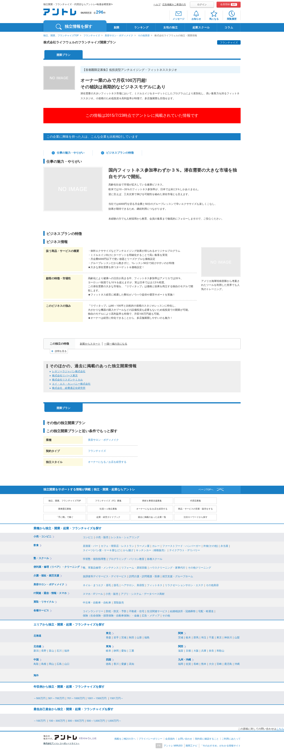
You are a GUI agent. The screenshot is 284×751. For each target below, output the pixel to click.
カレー (156, 545)
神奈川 (228, 637)
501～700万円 (56, 698)
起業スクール (201, 27)
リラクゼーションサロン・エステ (184, 585)
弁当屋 (224, 545)
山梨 (237, 637)
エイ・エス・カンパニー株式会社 (71, 383)
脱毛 (116, 585)
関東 (180, 633)
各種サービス (41, 610)
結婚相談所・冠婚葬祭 (183, 611)
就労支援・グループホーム (177, 576)
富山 (51, 650)
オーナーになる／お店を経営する (107, 461)
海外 (36, 675)
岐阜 (108, 650)
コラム (228, 27)
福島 (146, 637)
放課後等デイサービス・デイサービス (104, 576)
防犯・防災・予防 (116, 611)
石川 (59, 650)
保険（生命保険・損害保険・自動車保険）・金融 (111, 615)
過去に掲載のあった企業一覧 (152, 517)
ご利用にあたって (231, 738)
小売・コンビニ (42, 536)
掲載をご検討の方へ (125, 738)
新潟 (36, 650)
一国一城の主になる (115, 343)
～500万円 (40, 698)
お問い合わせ (185, 738)
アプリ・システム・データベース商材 (142, 593)
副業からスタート (90, 343)
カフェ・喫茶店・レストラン (117, 545)
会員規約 (170, 738)
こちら (280, 728)
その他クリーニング (199, 567)
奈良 (211, 650)
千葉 (211, 637)
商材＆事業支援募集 (152, 500)
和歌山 (220, 650)
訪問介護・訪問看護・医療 (144, 576)
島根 (43, 663)
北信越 (37, 646)
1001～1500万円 (97, 698)
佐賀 (188, 663)
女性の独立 (170, 27)
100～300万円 (57, 720)
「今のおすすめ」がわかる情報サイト (220, 745)
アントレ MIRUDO (173, 745)
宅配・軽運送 (206, 611)
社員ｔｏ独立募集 (108, 509)
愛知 (123, 650)
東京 (219, 637)
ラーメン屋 (143, 545)
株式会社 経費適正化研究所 (68, 387)
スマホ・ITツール (93, 593)
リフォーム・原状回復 (134, 567)
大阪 (196, 650)
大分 (211, 663)
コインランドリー (93, 611)
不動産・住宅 (136, 611)
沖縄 (237, 663)
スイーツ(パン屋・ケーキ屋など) (102, 550)
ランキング (141, 27)
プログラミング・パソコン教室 (126, 558)
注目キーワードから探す (195, 517)
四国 (108, 659)
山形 (139, 637)
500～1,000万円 (96, 720)
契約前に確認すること (207, 738)
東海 (108, 646)
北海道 (37, 635)
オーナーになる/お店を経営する (152, 509)
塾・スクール (41, 558)
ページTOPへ (206, 489)
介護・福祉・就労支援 (46, 575)
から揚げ (128, 550)
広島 (59, 663)
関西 (180, 646)
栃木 (188, 637)
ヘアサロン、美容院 (132, 585)
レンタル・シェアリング (125, 537)
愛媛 (123, 663)
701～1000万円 (76, 698)
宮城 (123, 637)
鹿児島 (228, 663)
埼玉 (203, 637)
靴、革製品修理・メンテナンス (101, 567)
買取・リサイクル (44, 601)
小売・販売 (102, 537)
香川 (116, 663)
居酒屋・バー (90, 545)
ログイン (202, 4)
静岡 (116, 650)
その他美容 (144, 35)
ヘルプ (157, 4)
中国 (36, 659)
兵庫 (203, 650)
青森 (108, 637)
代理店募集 (195, 500)
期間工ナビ (191, 745)
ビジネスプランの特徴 (120, 152)
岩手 (116, 637)
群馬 (196, 637)
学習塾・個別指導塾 (94, 558)
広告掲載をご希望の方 (174, 4)
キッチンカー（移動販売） (151, 550)
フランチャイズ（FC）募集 (108, 500)
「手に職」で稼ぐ (64, 517)
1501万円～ (116, 698)
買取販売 (119, 602)
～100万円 (40, 720)
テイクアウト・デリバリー (184, 550)
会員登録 (228, 4)
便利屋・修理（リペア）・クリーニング (57, 566)
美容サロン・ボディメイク (119, 35)
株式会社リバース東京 (65, 375)
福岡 (180, 663)
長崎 (196, 663)
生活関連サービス (157, 611)
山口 (66, 663)
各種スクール (154, 558)
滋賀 (180, 650)
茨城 (180, 637)
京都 (188, 650)
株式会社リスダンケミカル (67, 379)
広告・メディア (151, 615)
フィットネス (154, 585)
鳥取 (36, 663)
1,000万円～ (114, 720)
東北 (108, 633)
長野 (43, 650)
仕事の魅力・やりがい (70, 152)
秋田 (131, 637)
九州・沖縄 (184, 659)
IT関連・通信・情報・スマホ (50, 593)
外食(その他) (210, 545)
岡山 (51, 663)
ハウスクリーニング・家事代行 (167, 567)
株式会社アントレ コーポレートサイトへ (61, 743)
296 (99, 12)
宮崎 (219, 663)
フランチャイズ (91, 35)
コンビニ (88, 537)
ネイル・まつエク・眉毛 (97, 585)
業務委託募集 (64, 509)
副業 (117, 27)
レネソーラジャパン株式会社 (68, 371)
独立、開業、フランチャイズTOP (61, 35)
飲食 (36, 545)
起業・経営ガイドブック (108, 517)
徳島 (108, 663)
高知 (131, 663)
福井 (66, 650)
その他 (166, 615)
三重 (131, 650)
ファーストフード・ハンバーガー (181, 545)
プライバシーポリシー (150, 738)
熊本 (203, 663)
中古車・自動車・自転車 (97, 602)
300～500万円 (76, 720)
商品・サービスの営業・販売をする (195, 509)
